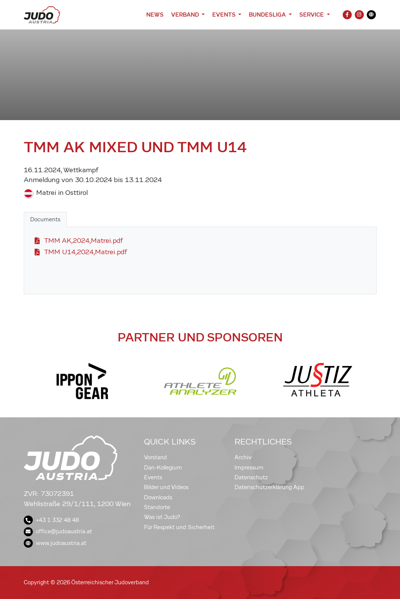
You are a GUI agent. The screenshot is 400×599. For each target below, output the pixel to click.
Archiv (242, 457)
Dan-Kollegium (163, 467)
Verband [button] (185, 14)
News (155, 14)
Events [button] (224, 14)
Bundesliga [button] (268, 14)
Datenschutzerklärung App (269, 487)
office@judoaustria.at (58, 531)
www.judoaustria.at (55, 543)
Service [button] (312, 14)
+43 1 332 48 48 (51, 520)
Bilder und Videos (166, 487)
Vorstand (155, 457)
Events (153, 477)
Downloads (158, 497)
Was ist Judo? (162, 517)
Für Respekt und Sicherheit (179, 527)
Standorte (157, 507)
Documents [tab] (45, 219)
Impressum (249, 467)
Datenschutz (251, 477)
